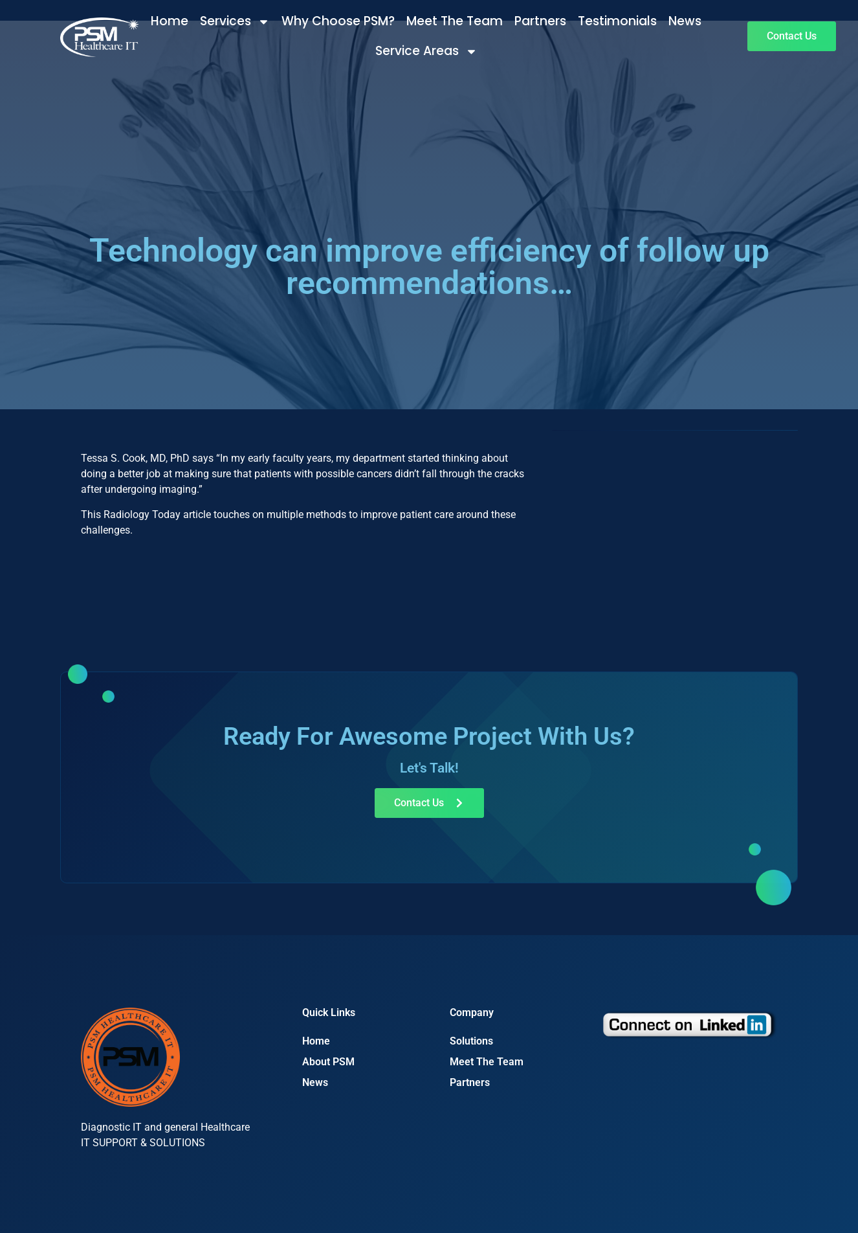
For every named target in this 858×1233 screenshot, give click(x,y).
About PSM (328, 1062)
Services (235, 21)
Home (169, 21)
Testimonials (617, 21)
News (684, 21)
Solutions (471, 1041)
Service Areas (426, 51)
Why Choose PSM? (338, 21)
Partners (540, 21)
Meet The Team (454, 21)
